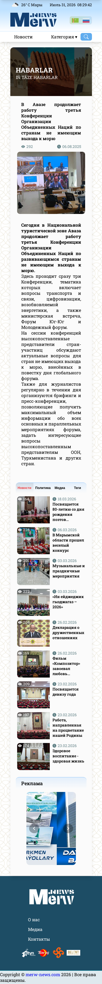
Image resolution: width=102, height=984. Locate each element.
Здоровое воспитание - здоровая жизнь (68, 756)
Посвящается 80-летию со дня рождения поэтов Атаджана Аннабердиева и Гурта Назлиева (68, 511)
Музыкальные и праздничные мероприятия (68, 571)
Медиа (60, 488)
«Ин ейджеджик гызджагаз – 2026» (68, 601)
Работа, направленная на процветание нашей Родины (68, 727)
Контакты (39, 939)
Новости (23, 36)
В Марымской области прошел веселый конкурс (68, 542)
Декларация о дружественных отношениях (68, 632)
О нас (34, 919)
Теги (77, 488)
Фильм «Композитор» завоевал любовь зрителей (66, 666)
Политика (43, 488)
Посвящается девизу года (65, 691)
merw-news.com (43, 974)
